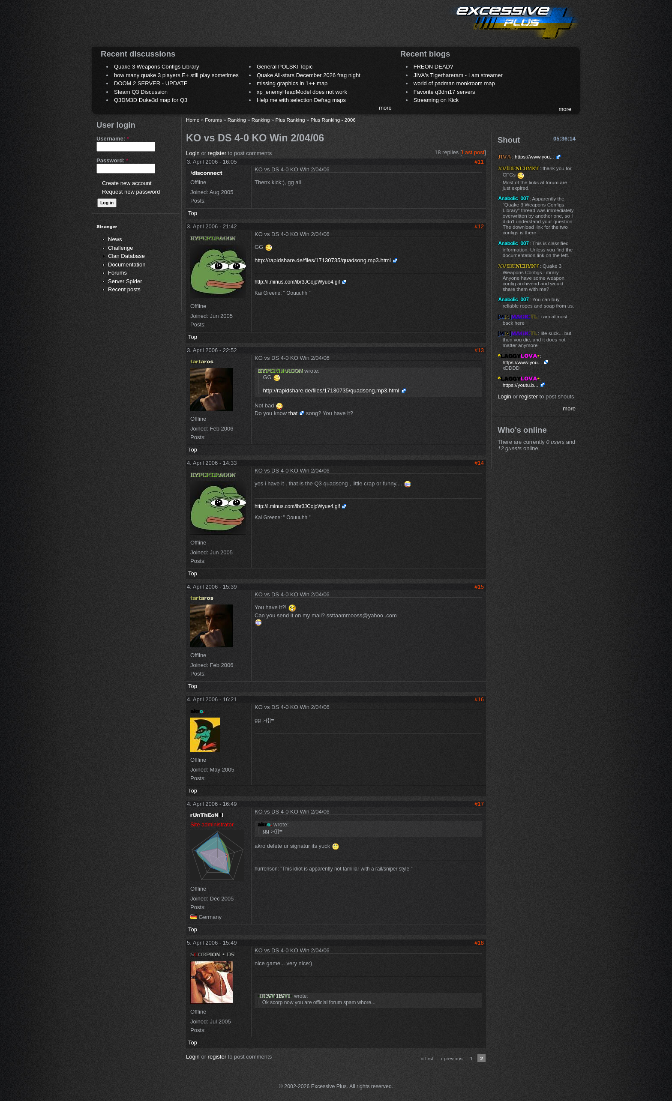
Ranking (237, 120)
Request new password (131, 191)
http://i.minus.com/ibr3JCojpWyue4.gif (297, 282)
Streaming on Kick (436, 100)
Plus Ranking (290, 120)
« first (427, 1058)
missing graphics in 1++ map (292, 83)
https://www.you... (534, 156)
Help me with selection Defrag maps (301, 100)
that (293, 413)
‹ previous (451, 1058)
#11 (479, 162)
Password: (112, 160)
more (385, 108)
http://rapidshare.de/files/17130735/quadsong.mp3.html (323, 260)
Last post (473, 152)
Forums (117, 272)
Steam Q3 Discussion (141, 92)
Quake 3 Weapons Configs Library (156, 66)
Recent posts (124, 289)
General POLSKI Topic (285, 66)
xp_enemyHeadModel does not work (302, 92)
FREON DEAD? (433, 66)
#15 (479, 586)
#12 (479, 226)
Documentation (126, 264)
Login (193, 153)
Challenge (120, 248)
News (115, 239)
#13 (479, 350)
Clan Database (126, 256)
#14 (479, 463)
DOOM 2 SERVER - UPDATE (150, 83)
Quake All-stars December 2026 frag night (308, 75)
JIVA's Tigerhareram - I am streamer (458, 75)
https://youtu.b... (520, 385)
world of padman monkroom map (454, 83)
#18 (479, 942)
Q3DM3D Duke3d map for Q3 (150, 100)
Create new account (127, 183)
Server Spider (125, 281)
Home (192, 120)
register (217, 153)
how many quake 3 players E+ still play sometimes (176, 75)
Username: (112, 138)
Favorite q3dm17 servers (444, 92)
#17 (479, 804)
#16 (479, 699)
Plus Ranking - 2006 (332, 120)
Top (192, 213)
